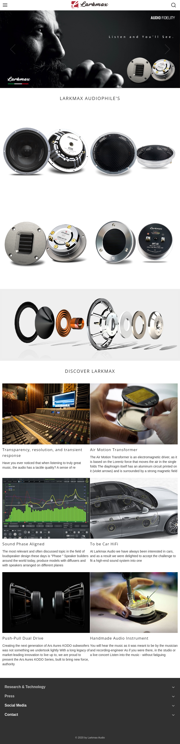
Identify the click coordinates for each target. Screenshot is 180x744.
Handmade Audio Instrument (119, 638)
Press (10, 696)
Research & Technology (25, 687)
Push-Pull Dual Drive (23, 638)
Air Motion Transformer (114, 449)
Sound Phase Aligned (23, 544)
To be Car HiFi (104, 544)
